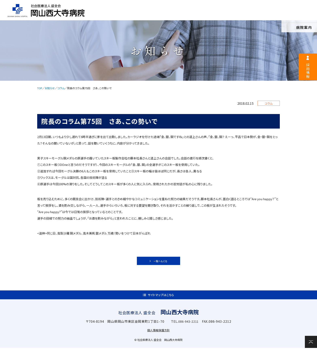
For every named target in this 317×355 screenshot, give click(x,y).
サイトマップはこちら (161, 300)
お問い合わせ (303, 15)
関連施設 (269, 15)
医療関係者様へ (180, 5)
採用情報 (141, 5)
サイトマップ (222, 5)
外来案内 (153, 15)
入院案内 (192, 15)
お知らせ (50, 88)
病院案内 (114, 15)
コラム (60, 88)
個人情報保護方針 (158, 337)
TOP (39, 88)
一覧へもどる (161, 262)
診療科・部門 (230, 15)
